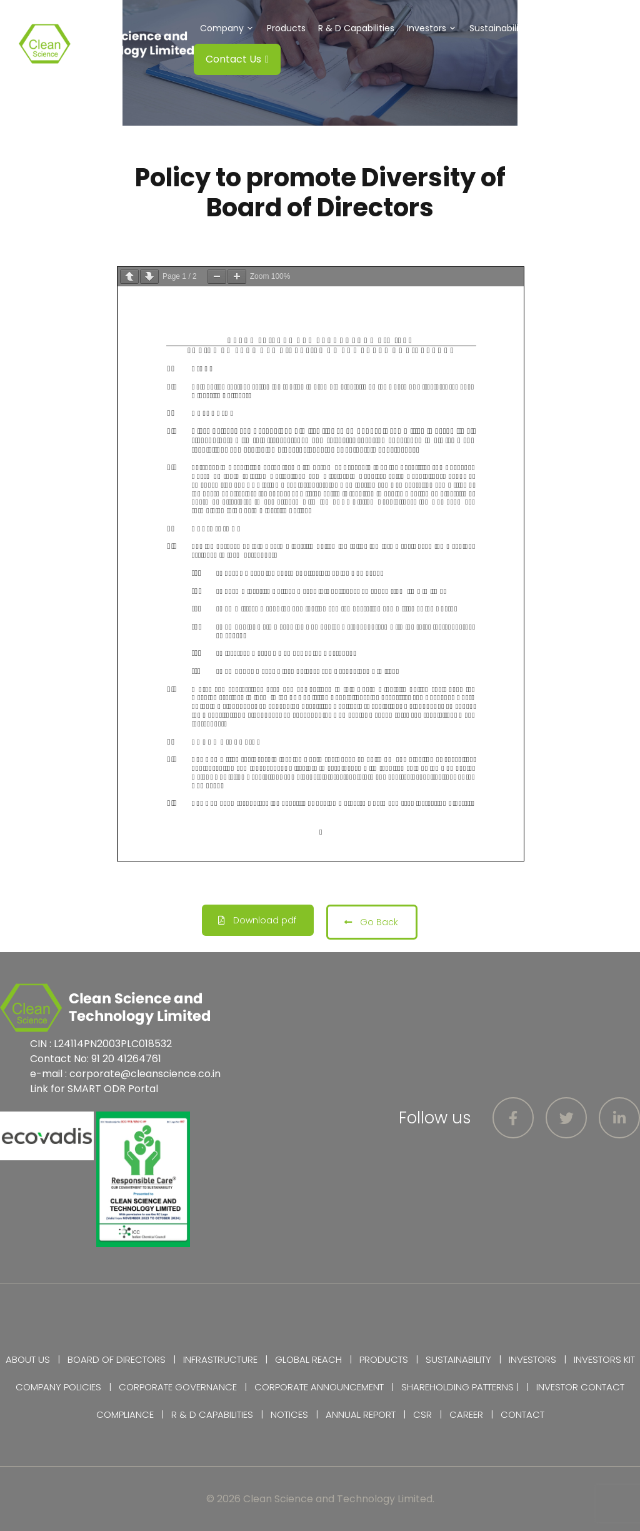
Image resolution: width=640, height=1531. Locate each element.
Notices (289, 1414)
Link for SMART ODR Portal (94, 1089)
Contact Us (237, 59)
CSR (558, 28)
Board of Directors (117, 1359)
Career (466, 1414)
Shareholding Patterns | (460, 1386)
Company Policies (58, 1386)
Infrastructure (220, 1359)
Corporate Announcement (319, 1386)
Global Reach (308, 1359)
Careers (596, 28)
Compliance (125, 1414)
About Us (28, 1359)
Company (230, 28)
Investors (435, 28)
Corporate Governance (178, 1386)
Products (286, 28)
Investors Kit (604, 1359)
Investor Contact (580, 1386)
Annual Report (361, 1414)
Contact (522, 1414)
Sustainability (506, 28)
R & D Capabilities (356, 28)
